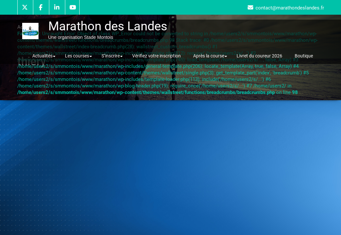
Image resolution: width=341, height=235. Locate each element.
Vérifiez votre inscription (156, 55)
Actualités (43, 55)
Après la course (210, 55)
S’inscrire (112, 55)
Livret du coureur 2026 (259, 55)
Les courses (78, 55)
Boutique (304, 55)
